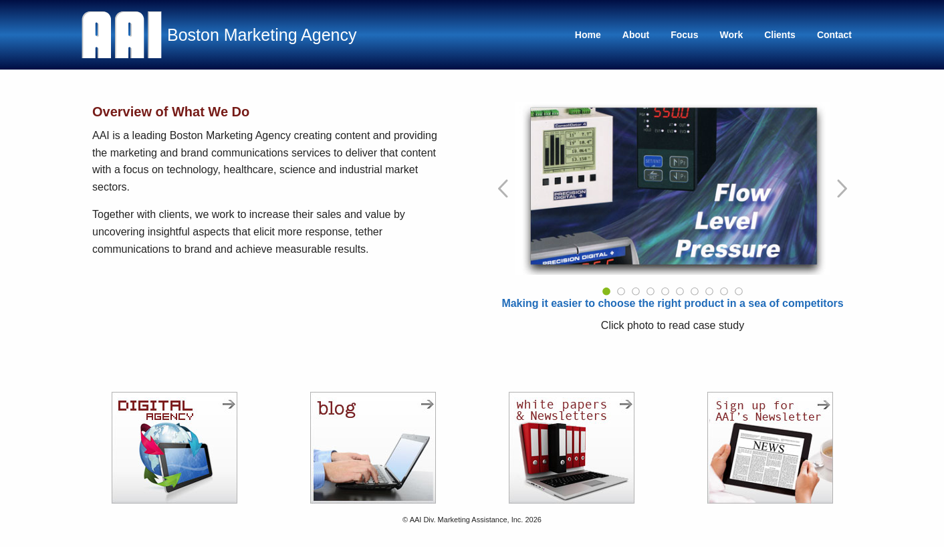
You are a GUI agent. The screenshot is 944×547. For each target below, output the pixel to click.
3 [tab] (636, 292)
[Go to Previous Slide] (504, 188)
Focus (684, 34)
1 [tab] (606, 292)
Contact (834, 34)
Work (731, 34)
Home (588, 34)
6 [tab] (680, 292)
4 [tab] (650, 292)
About (635, 34)
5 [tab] (665, 292)
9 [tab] (724, 292)
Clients (780, 34)
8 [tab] (709, 292)
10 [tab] (739, 292)
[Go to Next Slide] (841, 188)
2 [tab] (621, 292)
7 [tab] (695, 292)
